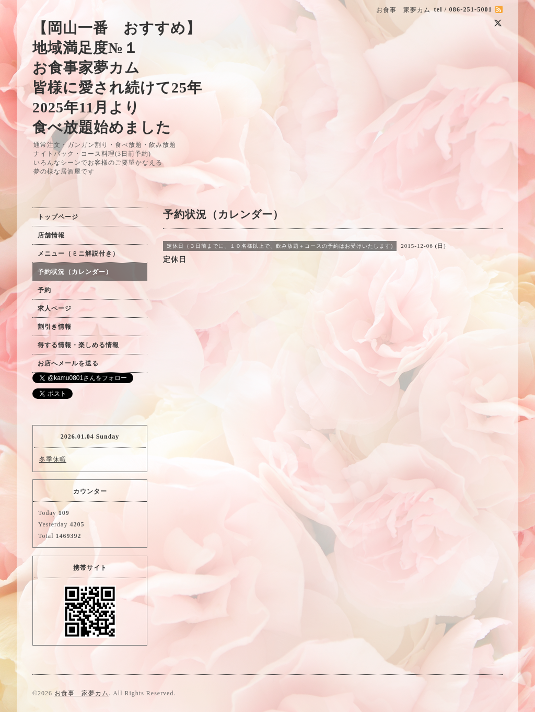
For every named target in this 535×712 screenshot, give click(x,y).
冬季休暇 (52, 459)
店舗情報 (51, 235)
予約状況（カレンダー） (75, 271)
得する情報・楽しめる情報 (78, 345)
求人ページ (55, 308)
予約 (44, 290)
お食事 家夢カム (81, 693)
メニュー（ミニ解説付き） (78, 253)
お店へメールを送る (68, 363)
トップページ (58, 217)
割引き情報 (55, 326)
